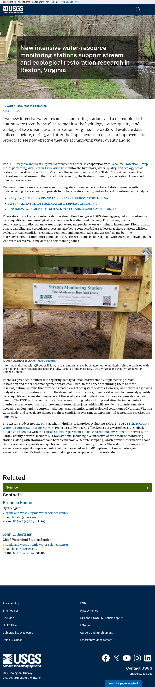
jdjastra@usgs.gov (24, 548)
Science (12, 487)
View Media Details (47, 360)
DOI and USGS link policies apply (101, 618)
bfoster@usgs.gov (24, 517)
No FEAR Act (11, 625)
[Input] (119, 9)
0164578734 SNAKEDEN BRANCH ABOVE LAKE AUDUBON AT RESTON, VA (58, 198)
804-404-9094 (23, 521)
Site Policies (11, 610)
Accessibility (11, 603)
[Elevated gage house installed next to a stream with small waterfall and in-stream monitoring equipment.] (77, 57)
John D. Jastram (17, 534)
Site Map (8, 618)
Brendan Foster (18, 502)
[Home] (13, 12)
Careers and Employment (96, 632)
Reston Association (47, 168)
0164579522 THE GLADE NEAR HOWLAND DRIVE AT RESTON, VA (52, 203)
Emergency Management (96, 640)
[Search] (138, 9)
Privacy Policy (89, 610)
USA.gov (85, 625)
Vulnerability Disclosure (18, 632)
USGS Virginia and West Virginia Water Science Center (45, 164)
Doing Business (12, 640)
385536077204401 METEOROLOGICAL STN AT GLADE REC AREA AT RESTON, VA (62, 209)
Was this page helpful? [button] (123, 683)
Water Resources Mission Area (27, 106)
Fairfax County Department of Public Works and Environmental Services (93, 431)
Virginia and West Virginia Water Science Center (35, 513)
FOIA (83, 603)
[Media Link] (77, 303)
